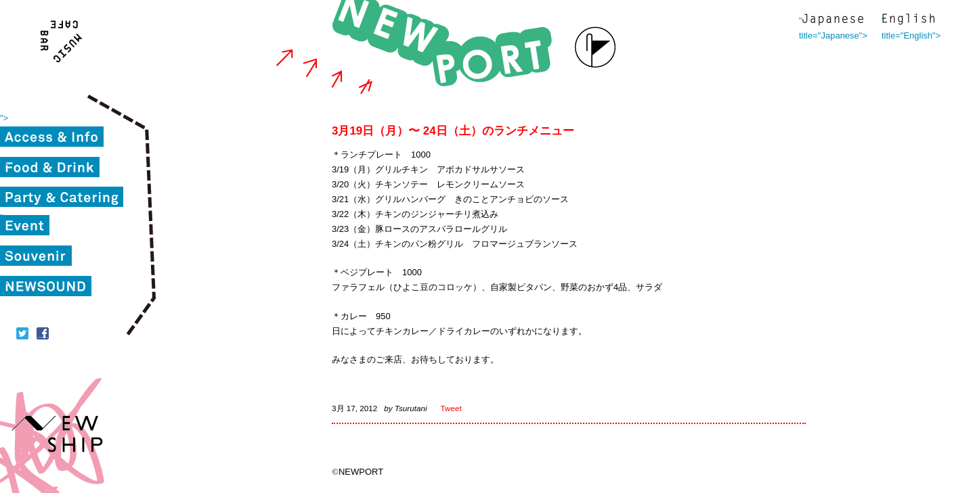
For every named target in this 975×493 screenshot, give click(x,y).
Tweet (451, 408)
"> (4, 118)
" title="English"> (908, 21)
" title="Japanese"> (833, 21)
